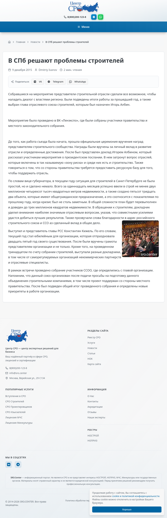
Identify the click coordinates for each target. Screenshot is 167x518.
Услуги (91, 342)
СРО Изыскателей (15, 412)
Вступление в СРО (15, 396)
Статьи (91, 353)
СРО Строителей (14, 401)
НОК (90, 358)
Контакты (93, 401)
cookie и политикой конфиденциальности (135, 496)
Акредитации (95, 406)
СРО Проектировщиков (18, 406)
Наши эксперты (96, 417)
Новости (92, 348)
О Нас (91, 396)
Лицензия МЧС (13, 417)
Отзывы (92, 412)
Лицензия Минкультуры (18, 422)
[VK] (8, 464)
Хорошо (127, 509)
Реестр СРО (94, 337)
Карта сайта (94, 364)
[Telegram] (18, 464)
